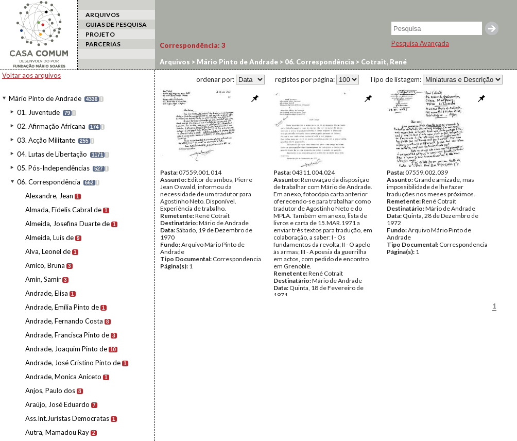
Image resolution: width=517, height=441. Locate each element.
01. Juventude (38, 112)
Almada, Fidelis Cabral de (63, 210)
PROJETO (100, 34)
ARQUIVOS (102, 15)
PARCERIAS (102, 44)
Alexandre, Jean (49, 196)
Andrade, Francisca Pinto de (67, 335)
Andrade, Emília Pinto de (62, 307)
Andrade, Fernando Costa (64, 321)
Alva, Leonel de (48, 251)
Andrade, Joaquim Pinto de (66, 349)
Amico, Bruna (45, 265)
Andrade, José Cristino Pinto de (72, 363)
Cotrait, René (383, 62)
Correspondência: (193, 45)
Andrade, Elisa (46, 293)
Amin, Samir (43, 279)
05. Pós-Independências (53, 168)
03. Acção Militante (46, 140)
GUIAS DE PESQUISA (116, 24)
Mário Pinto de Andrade (45, 98)
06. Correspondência (48, 182)
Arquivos (175, 62)
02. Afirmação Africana (51, 126)
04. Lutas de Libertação (52, 154)
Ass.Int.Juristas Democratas (67, 418)
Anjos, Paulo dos (50, 390)
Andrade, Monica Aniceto (63, 376)
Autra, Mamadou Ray (57, 432)
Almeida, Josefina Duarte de (67, 223)
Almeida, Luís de (49, 237)
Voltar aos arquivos (31, 75)
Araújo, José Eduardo (57, 404)
